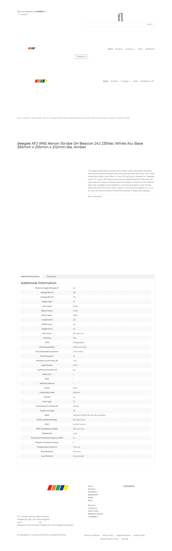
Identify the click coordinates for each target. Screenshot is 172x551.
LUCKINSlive (93, 517)
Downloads (51, 276)
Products (119, 49)
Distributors (150, 49)
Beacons (26, 118)
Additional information (30, 276)
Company (129, 49)
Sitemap (124, 539)
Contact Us (81, 57)
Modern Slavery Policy (110, 539)
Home (110, 49)
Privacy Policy (107, 535)
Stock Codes (93, 511)
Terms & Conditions (92, 535)
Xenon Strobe (37, 118)
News (140, 49)
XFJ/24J (46, 118)
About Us (91, 505)
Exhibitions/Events (95, 514)
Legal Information (123, 535)
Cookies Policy (139, 535)
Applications (93, 495)
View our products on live (31, 12)
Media (90, 498)
